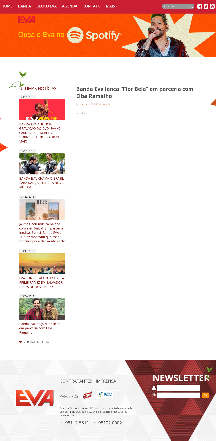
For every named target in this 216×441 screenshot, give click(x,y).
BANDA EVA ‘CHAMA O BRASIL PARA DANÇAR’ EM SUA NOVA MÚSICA (42, 171)
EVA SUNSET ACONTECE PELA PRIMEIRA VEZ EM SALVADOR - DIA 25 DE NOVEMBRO (42, 271)
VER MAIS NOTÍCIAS (34, 342)
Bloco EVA (46, 6)
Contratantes (76, 381)
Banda (24, 6)
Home (7, 6)
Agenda (69, 6)
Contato (92, 6)
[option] (108, 35)
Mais (110, 6)
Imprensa (106, 381)
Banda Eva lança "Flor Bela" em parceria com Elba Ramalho (42, 316)
